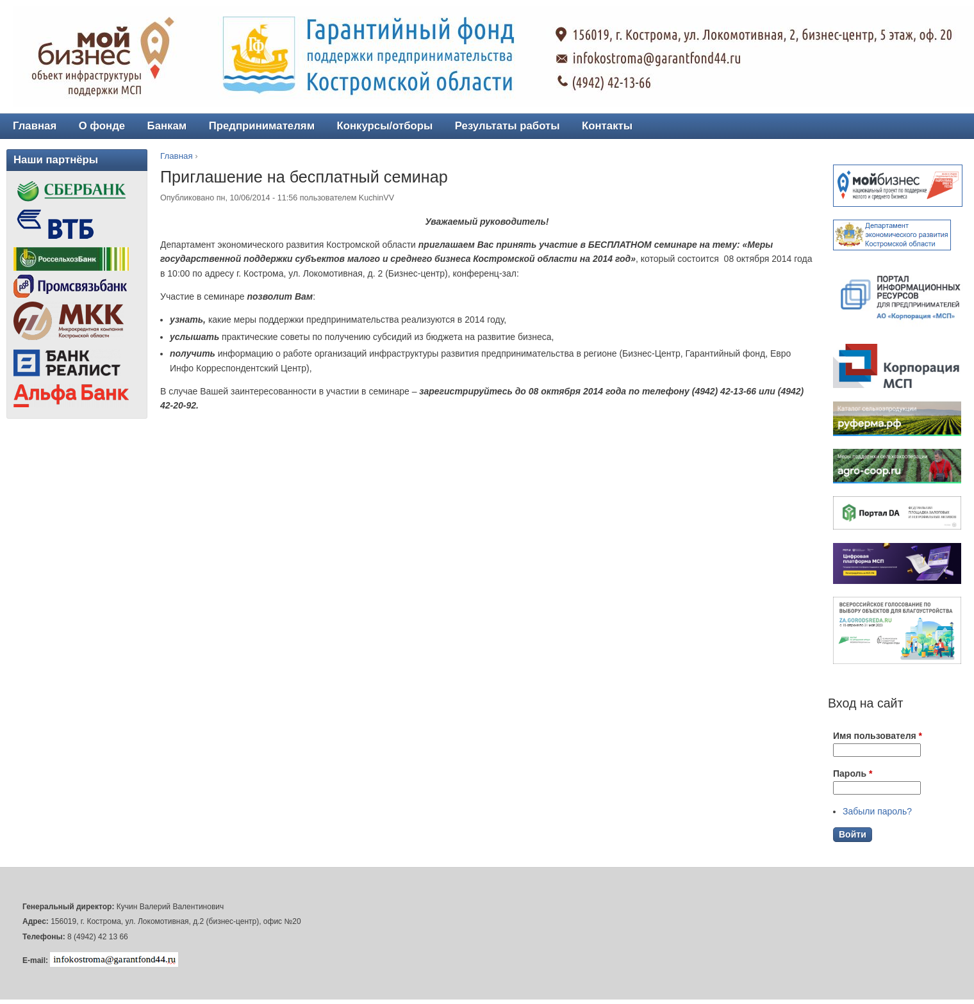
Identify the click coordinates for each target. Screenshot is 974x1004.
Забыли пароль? (877, 811)
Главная (176, 156)
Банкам (167, 126)
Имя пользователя (877, 736)
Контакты (607, 126)
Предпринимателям (262, 126)
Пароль (852, 773)
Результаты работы (507, 126)
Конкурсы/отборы (384, 126)
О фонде (102, 126)
